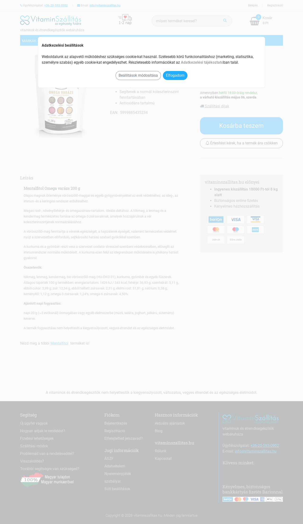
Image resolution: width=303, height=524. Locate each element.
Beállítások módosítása (138, 75)
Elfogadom (175, 75)
